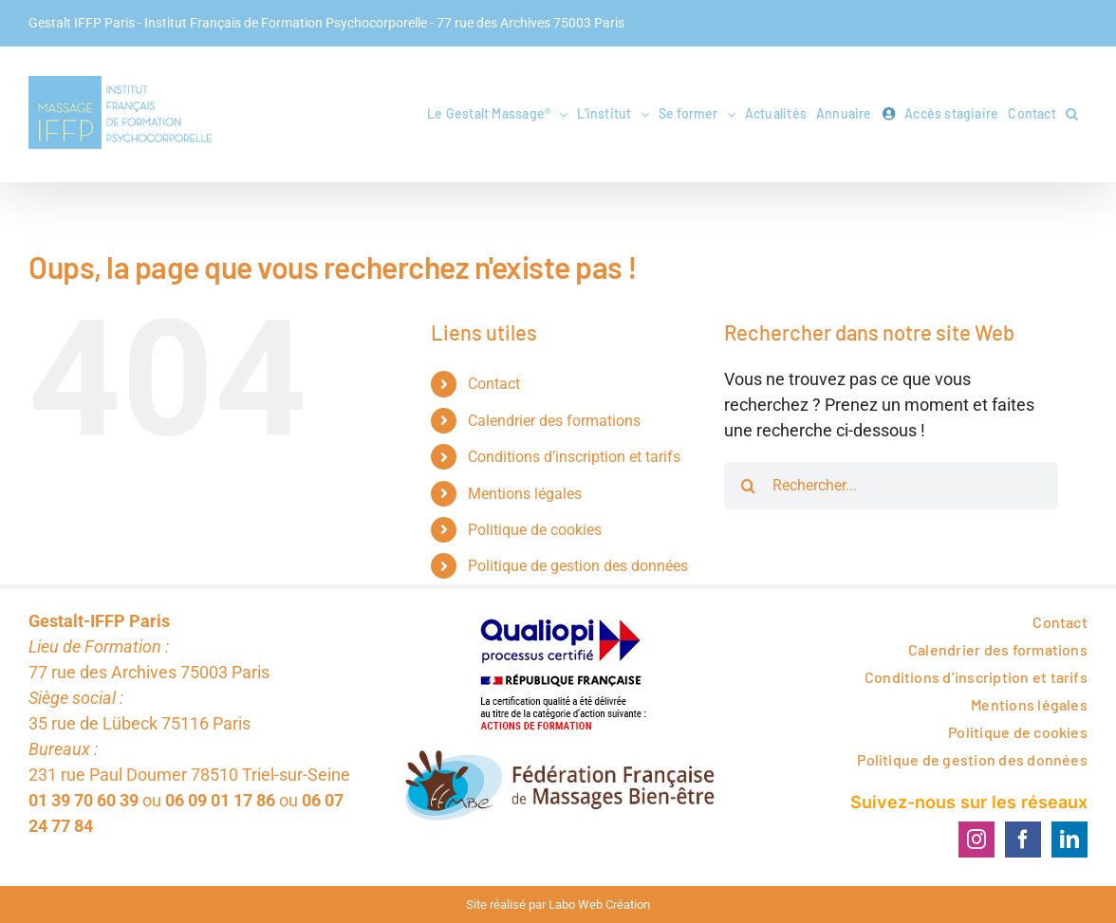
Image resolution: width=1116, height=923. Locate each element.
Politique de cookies (535, 564)
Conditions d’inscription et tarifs (574, 491)
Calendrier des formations (554, 455)
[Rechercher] (748, 520)
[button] (1072, 113)
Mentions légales (525, 528)
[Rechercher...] (891, 520)
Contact (494, 418)
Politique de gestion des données (578, 600)
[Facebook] (1023, 874)
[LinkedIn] (1069, 874)
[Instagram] (976, 874)
